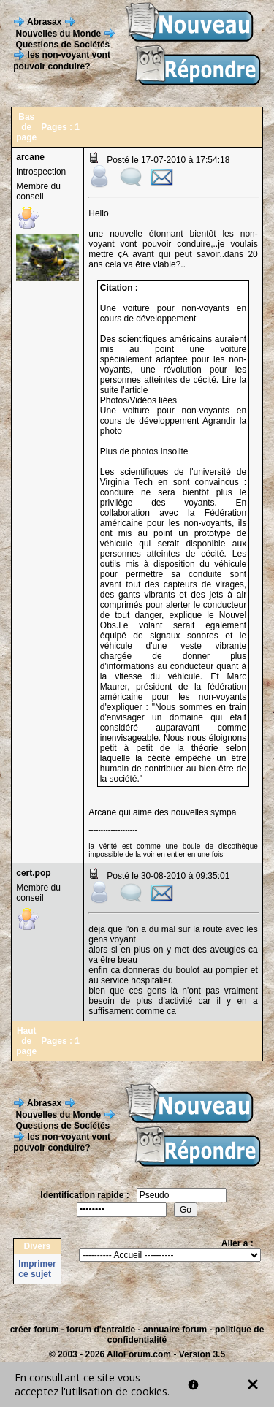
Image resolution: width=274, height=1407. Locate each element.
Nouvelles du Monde (59, 33)
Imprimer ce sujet (37, 1269)
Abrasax (44, 21)
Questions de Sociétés (63, 44)
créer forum (34, 1329)
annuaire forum (175, 1329)
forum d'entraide (100, 1329)
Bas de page (26, 127)
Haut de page (26, 1041)
